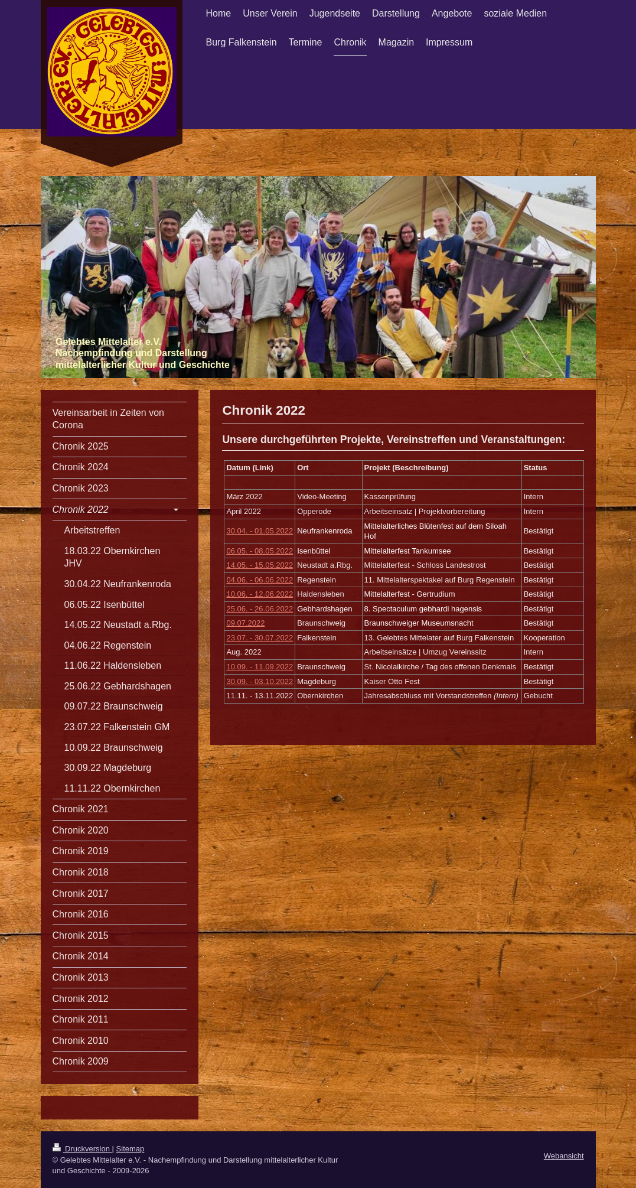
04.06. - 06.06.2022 (259, 579)
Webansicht (564, 1155)
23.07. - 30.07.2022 (259, 637)
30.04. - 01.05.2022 (259, 530)
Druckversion (82, 1148)
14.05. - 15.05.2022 (259, 565)
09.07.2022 (245, 623)
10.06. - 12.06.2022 (259, 594)
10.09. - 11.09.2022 (259, 666)
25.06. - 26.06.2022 (259, 608)
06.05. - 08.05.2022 (259, 550)
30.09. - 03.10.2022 (259, 681)
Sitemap (130, 1148)
